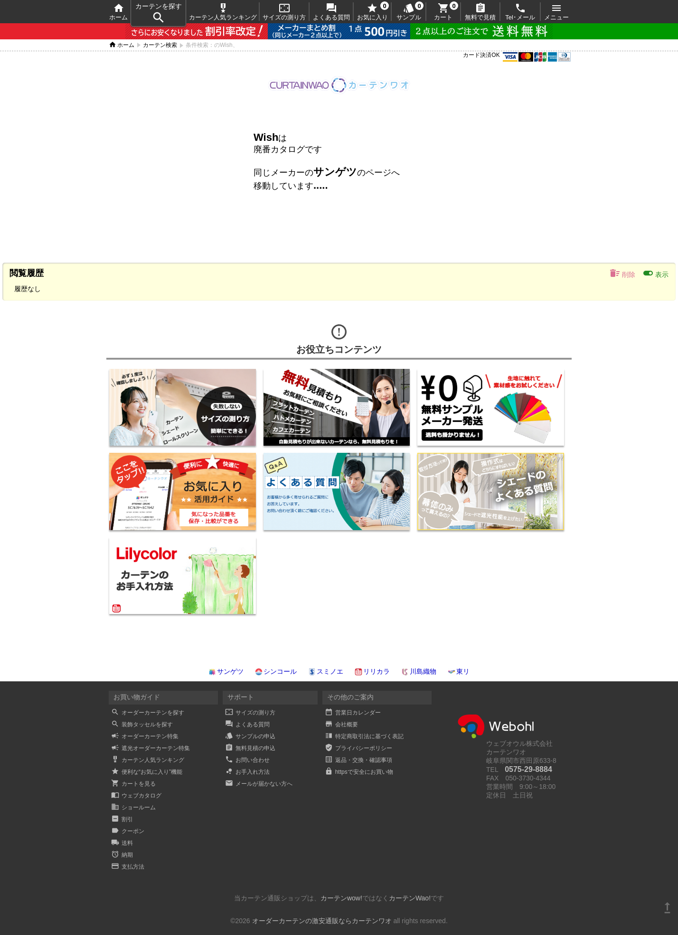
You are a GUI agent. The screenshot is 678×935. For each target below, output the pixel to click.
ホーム (118, 11)
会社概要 (341, 724)
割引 (122, 819)
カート (443, 11)
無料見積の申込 (250, 748)
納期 (122, 855)
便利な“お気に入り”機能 (146, 772)
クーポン (127, 831)
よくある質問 (331, 11)
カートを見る (133, 783)
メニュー (556, 11)
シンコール (276, 671)
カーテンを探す (158, 13)
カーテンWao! (410, 898)
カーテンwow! (341, 898)
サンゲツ (226, 671)
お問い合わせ (247, 760)
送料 (122, 843)
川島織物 (418, 671)
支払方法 (127, 866)
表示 (655, 273)
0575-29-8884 (528, 769)
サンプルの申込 (250, 736)
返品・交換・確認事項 (358, 760)
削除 (622, 273)
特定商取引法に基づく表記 (364, 736)
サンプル (408, 11)
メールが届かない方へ (258, 783)
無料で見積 (480, 11)
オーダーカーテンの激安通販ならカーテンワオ (322, 921)
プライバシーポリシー (358, 748)
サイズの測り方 (284, 11)
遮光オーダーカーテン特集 (150, 748)
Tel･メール (520, 11)
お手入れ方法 (247, 772)
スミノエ (325, 671)
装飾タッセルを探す (142, 724)
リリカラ (372, 671)
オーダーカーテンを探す (147, 712)
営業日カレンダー (353, 712)
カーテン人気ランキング (223, 11)
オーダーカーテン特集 (145, 736)
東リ (459, 671)
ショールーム (133, 807)
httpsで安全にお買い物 (359, 772)
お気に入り (372, 11)
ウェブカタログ (136, 795)
